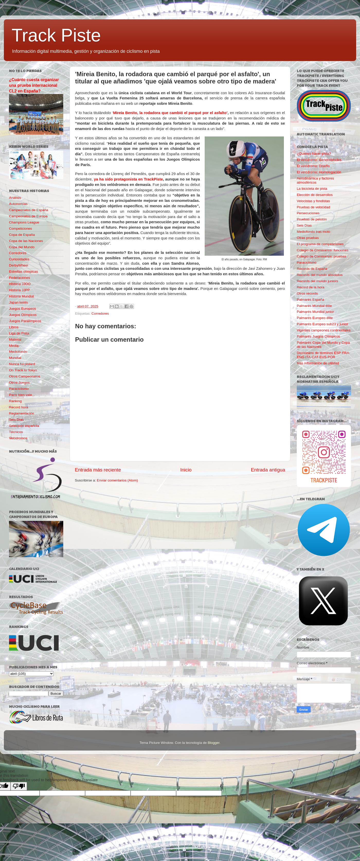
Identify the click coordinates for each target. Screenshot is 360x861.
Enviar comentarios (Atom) (117, 480)
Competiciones (20, 228)
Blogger (214, 743)
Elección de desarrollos (315, 195)
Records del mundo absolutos (320, 275)
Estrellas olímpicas (23, 271)
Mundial (15, 358)
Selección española (24, 426)
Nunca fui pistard (22, 364)
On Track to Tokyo (23, 370)
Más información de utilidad (318, 363)
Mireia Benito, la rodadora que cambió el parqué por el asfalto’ (170, 113)
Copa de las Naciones (26, 241)
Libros (14, 327)
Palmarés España (310, 300)
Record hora (18, 407)
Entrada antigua (268, 469)
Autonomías (18, 204)
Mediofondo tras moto (313, 232)
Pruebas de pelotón (312, 219)
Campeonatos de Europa (28, 216)
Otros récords (307, 293)
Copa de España (22, 235)
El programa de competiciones (320, 244)
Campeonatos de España (28, 210)
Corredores (100, 313)
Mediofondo (18, 352)
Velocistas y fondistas (313, 201)
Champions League (24, 222)
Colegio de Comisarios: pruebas (321, 256)
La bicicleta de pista (312, 189)
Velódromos (18, 438)
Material (15, 339)
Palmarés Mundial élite (314, 306)
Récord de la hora (310, 287)
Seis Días (16, 419)
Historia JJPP (19, 290)
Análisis (15, 198)
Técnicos (16, 432)
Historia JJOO (20, 284)
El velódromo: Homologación (319, 172)
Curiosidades (19, 259)
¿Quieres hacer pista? (314, 154)
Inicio (186, 469)
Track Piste (56, 35)
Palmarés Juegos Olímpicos (318, 336)
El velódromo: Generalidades (319, 160)
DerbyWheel (18, 265)
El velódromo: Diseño (313, 166)
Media (14, 346)
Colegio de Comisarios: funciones (322, 250)
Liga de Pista (19, 333)
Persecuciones (308, 213)
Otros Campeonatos (24, 376)
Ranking (15, 401)
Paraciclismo (19, 389)
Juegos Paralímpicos (25, 321)
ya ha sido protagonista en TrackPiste (128, 179)
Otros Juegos (19, 382)
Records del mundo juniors (317, 281)
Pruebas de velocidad (313, 207)
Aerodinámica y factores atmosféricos (315, 180)
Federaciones (19, 278)
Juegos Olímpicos (23, 315)
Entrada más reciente (98, 469)
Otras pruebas (308, 238)
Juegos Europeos (22, 309)
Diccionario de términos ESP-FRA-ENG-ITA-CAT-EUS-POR (323, 355)
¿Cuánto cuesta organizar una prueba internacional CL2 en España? (34, 85)
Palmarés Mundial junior (315, 312)
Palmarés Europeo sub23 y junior (322, 324)
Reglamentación (21, 413)
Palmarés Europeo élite (315, 318)
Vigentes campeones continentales (323, 330)
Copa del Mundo (21, 247)
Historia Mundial (21, 296)
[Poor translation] (19, 786)
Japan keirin (18, 302)
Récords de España (312, 269)
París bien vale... (22, 395)
